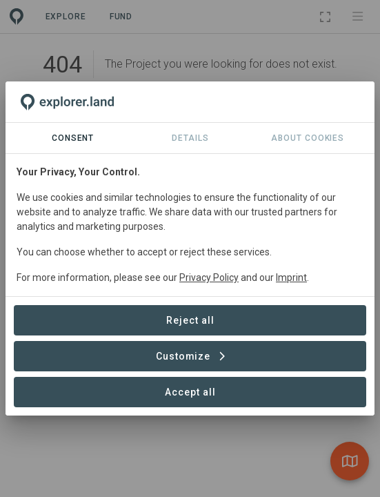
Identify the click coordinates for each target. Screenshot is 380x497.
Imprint (291, 277)
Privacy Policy (209, 277)
